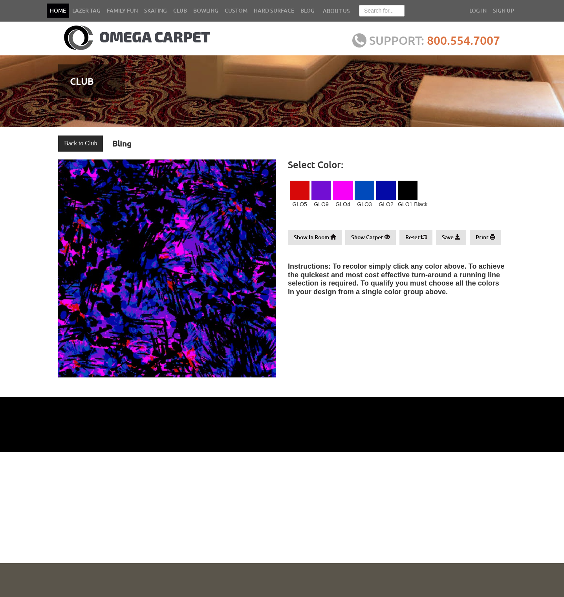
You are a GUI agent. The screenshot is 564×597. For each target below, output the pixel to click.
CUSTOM (236, 10)
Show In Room (315, 237)
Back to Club (80, 143)
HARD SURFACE (274, 10)
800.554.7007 (463, 40)
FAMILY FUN (122, 10)
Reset (416, 237)
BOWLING (205, 10)
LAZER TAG (86, 10)
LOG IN (478, 10)
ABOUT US (336, 11)
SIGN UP (503, 10)
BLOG (307, 10)
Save (451, 237)
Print (485, 237)
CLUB (180, 10)
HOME (58, 10)
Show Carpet (370, 237)
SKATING (155, 10)
